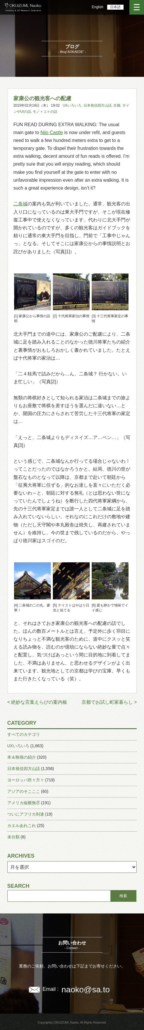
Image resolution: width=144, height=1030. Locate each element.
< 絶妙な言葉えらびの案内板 (37, 702)
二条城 (20, 203)
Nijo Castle (51, 132)
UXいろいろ (72, 105)
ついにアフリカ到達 (25, 814)
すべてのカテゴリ (23, 734)
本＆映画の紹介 (21, 757)
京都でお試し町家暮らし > (109, 702)
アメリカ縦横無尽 (23, 802)
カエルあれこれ (21, 825)
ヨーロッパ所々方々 (25, 780)
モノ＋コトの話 (45, 112)
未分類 (13, 837)
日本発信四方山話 (98, 105)
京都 (116, 105)
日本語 (115, 7)
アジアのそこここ (23, 791)
